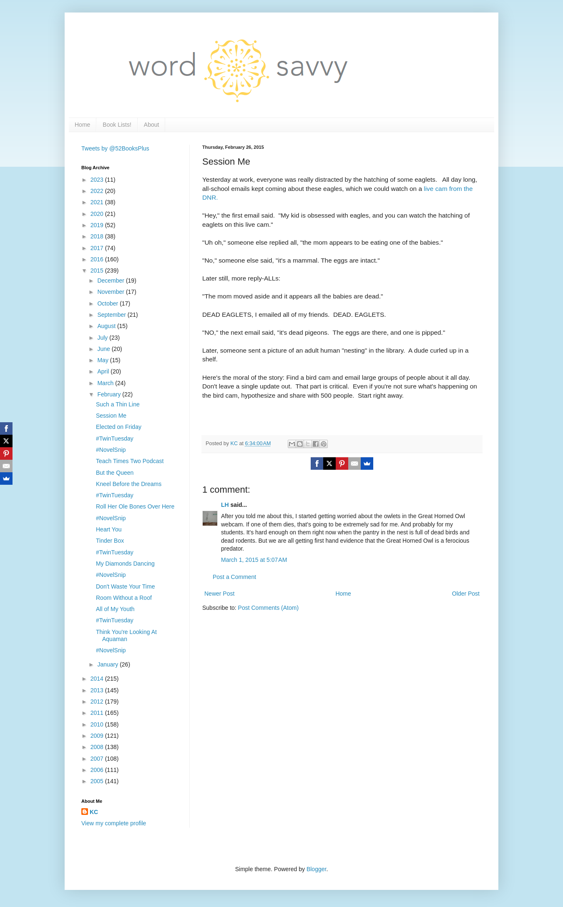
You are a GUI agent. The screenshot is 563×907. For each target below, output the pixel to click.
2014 (97, 678)
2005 (97, 781)
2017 (97, 248)
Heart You (109, 529)
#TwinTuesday (114, 438)
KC (94, 812)
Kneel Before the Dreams (128, 484)
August (107, 326)
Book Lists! (117, 124)
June (104, 349)
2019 (97, 225)
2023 (97, 179)
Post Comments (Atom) (268, 607)
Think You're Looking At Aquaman (126, 635)
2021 (97, 202)
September (112, 314)
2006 (97, 770)
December (111, 280)
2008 (97, 747)
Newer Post (219, 593)
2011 (97, 712)
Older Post (466, 593)
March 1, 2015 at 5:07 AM (254, 559)
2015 (97, 270)
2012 (97, 701)
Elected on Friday (118, 426)
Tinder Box (110, 540)
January (108, 664)
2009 (97, 735)
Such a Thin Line (118, 404)
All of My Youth (115, 609)
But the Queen (114, 472)
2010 (97, 724)
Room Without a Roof (124, 597)
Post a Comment (234, 577)
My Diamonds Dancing (125, 563)
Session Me (111, 415)
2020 (97, 213)
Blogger (316, 869)
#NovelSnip (111, 449)
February (109, 394)
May (103, 360)
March (106, 383)
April (104, 371)
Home (82, 124)
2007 (97, 758)
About (151, 124)
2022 (97, 191)
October (108, 303)
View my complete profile (113, 823)
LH (225, 504)
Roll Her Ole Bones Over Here (135, 506)
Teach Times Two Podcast (129, 461)
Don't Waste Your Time (125, 586)
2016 (97, 259)
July (103, 337)
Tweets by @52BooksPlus (115, 148)
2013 (97, 690)
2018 (97, 236)
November (111, 291)
